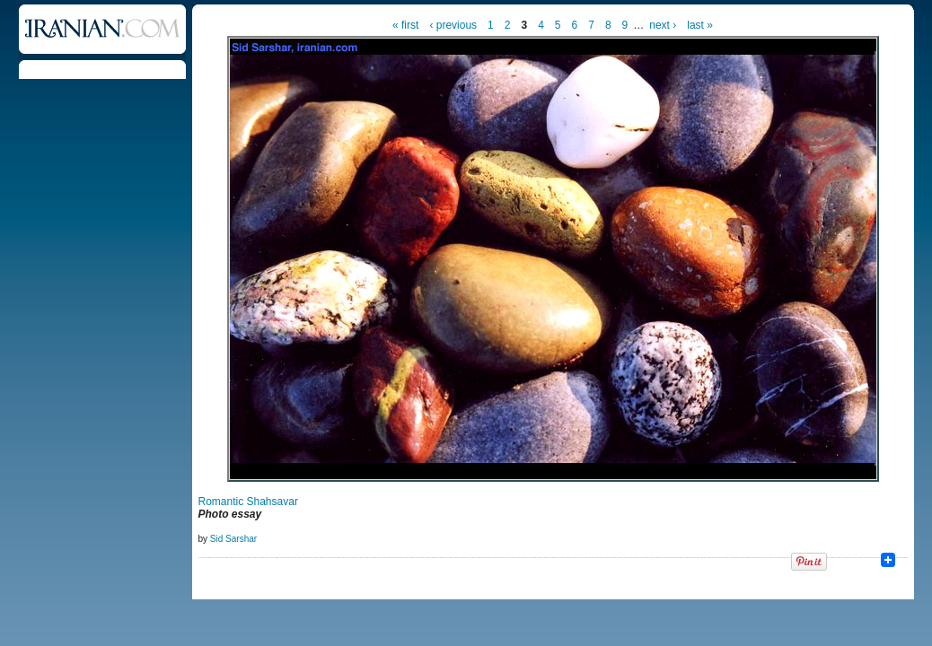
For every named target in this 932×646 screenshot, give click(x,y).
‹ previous (453, 25)
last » (700, 25)
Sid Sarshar (233, 539)
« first (405, 25)
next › (662, 25)
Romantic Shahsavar (248, 501)
